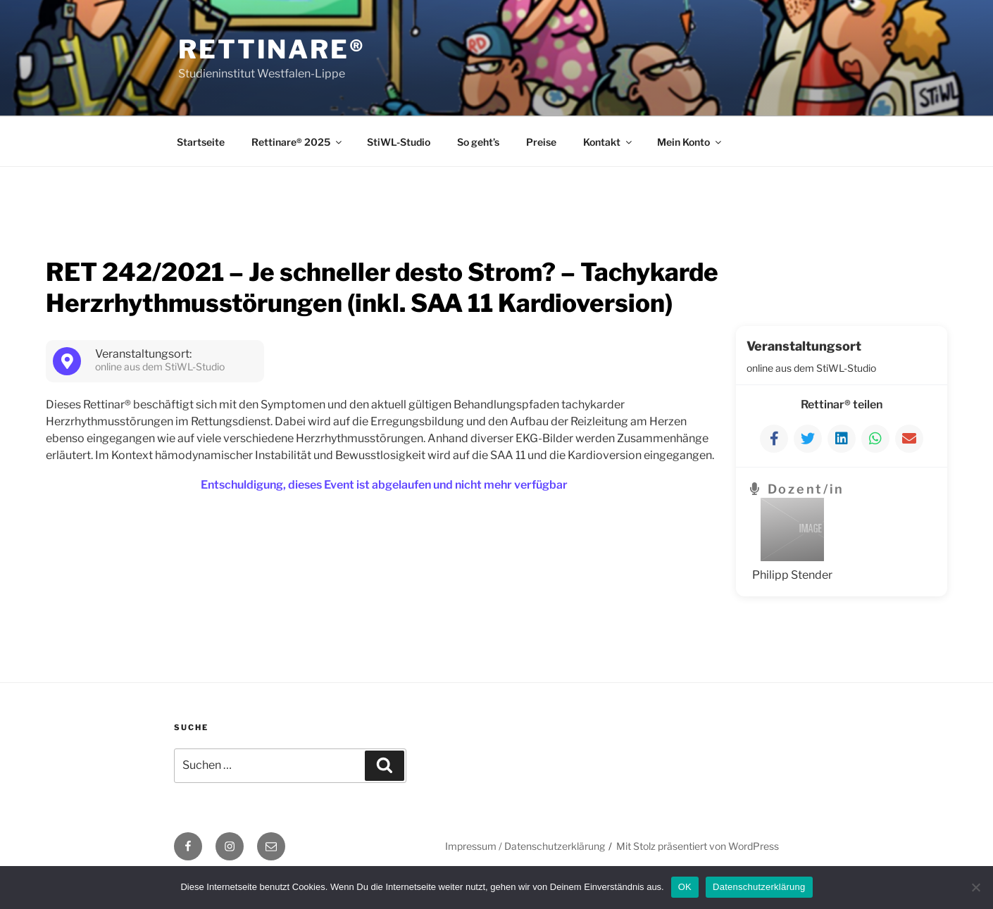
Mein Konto (690, 142)
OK (685, 887)
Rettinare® (272, 49)
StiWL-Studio (398, 142)
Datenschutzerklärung (759, 887)
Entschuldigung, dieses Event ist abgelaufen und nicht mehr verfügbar (384, 484)
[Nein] (975, 887)
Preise (541, 142)
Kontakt (608, 142)
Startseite (201, 142)
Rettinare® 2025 (297, 142)
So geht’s (478, 142)
